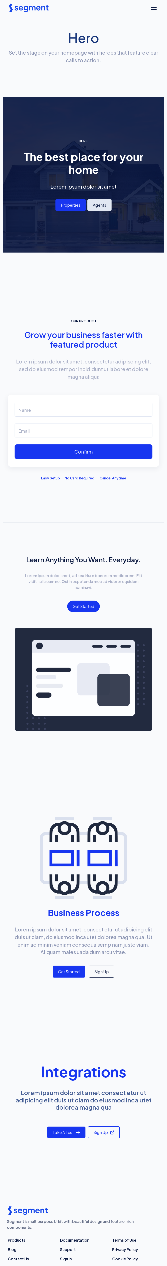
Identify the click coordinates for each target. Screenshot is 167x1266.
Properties (70, 205)
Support (68, 1249)
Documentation (74, 1240)
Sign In (66, 1258)
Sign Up (101, 971)
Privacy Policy (125, 1249)
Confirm (83, 452)
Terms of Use (124, 1240)
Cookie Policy (125, 1258)
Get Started (83, 606)
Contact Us (18, 1258)
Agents (99, 205)
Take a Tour (66, 1132)
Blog (12, 1249)
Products (16, 1240)
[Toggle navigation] (153, 8)
